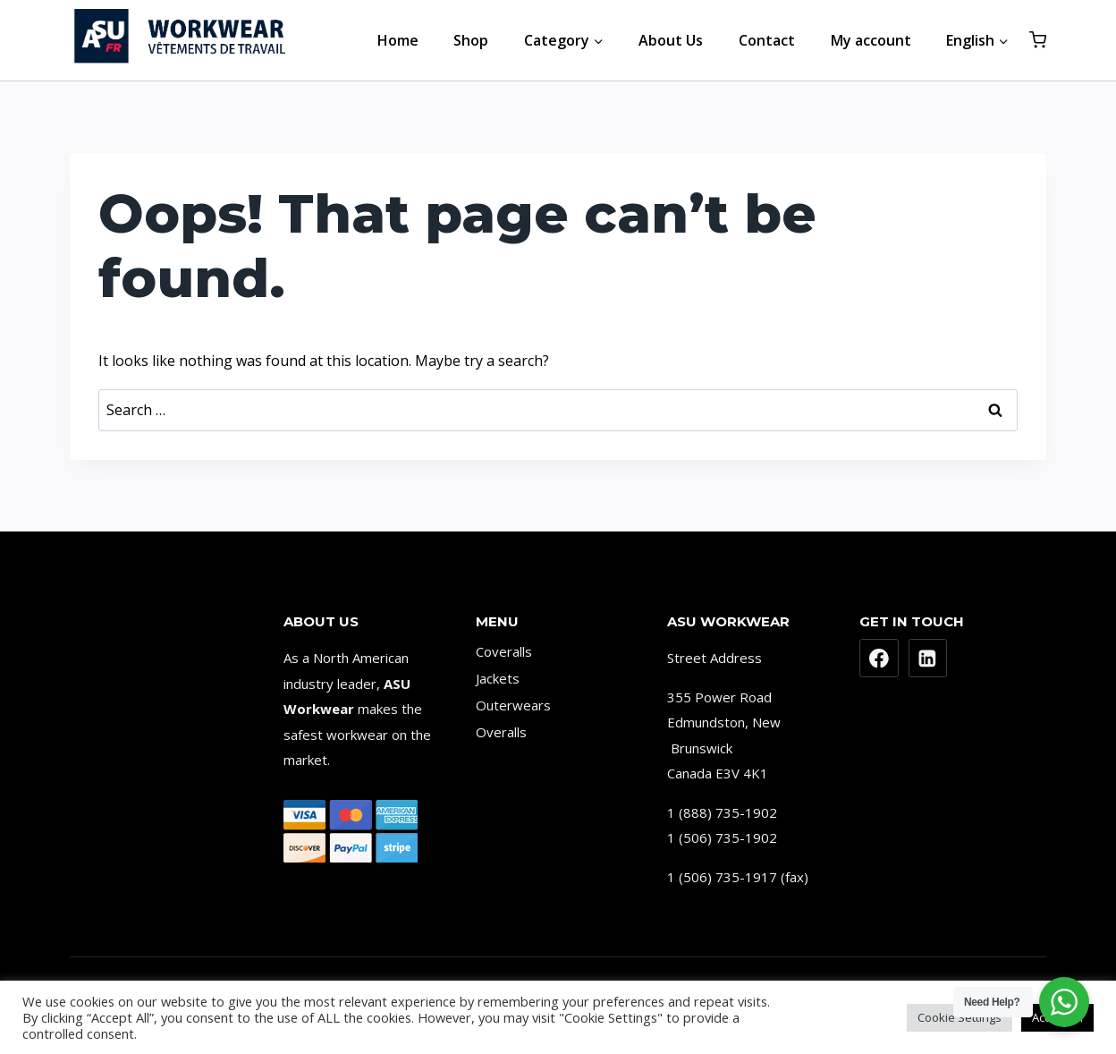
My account (871, 40)
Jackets (498, 678)
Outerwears (513, 705)
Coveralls (504, 651)
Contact (767, 40)
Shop (470, 40)
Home (397, 40)
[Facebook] (879, 658)
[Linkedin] (928, 658)
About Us (670, 40)
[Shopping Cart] (1037, 39)
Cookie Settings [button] (959, 1017)
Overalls (501, 732)
